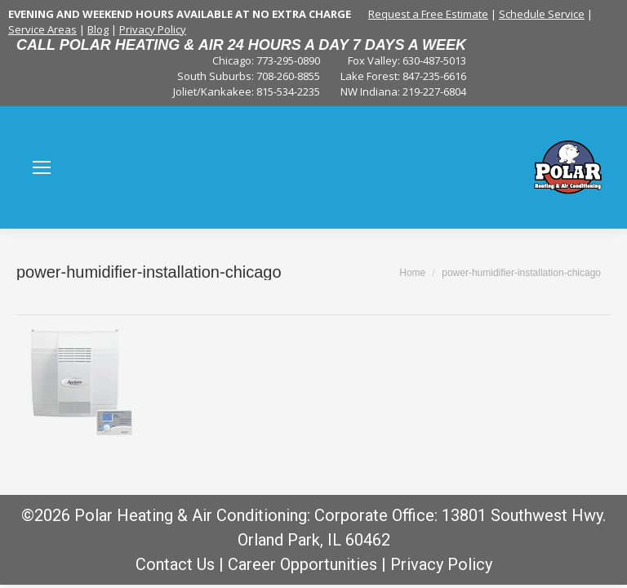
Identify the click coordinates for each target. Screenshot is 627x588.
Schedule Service (542, 14)
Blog (98, 29)
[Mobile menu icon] (41, 167)
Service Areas (42, 29)
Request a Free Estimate (428, 14)
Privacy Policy (152, 29)
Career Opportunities (302, 564)
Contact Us (175, 564)
